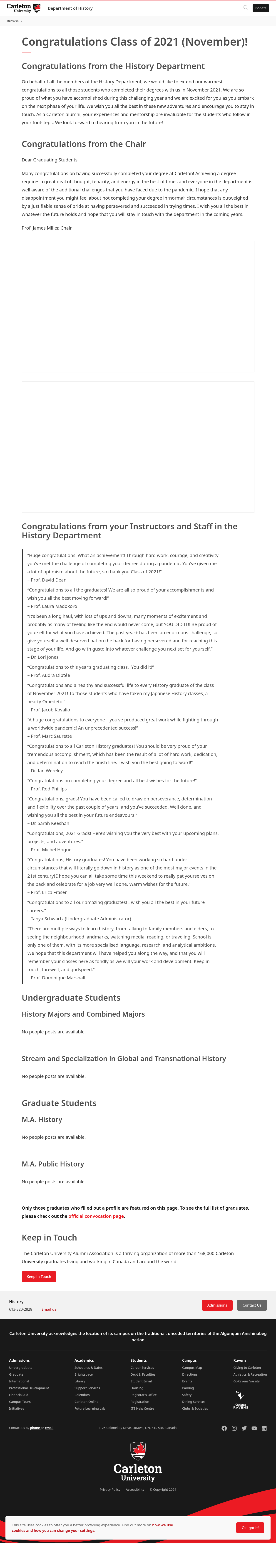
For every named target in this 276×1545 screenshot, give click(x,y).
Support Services (87, 1390)
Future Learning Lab (90, 1411)
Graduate (16, 1376)
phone (35, 1430)
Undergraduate (20, 1370)
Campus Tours (20, 1404)
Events (187, 1383)
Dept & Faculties (143, 1376)
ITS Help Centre (142, 1411)
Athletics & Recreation (250, 1376)
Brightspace (84, 1376)
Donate (260, 8)
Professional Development (29, 1390)
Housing (137, 1390)
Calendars (82, 1397)
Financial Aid (18, 1397)
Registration (140, 1404)
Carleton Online (86, 1404)
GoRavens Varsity (247, 1383)
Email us (49, 1311)
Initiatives (16, 1411)
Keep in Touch (39, 1278)
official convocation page (96, 1218)
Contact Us (252, 1307)
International (19, 1383)
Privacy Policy (110, 1492)
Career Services (142, 1370)
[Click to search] (245, 8)
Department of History (70, 8)
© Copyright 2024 (163, 1492)
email (49, 1430)
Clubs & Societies (195, 1411)
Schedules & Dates (89, 1370)
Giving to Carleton (247, 1370)
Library (80, 1383)
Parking (188, 1390)
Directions (190, 1376)
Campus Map (192, 1370)
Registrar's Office (144, 1397)
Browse (260, 22)
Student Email (141, 1383)
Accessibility (135, 1492)
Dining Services (193, 1404)
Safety (187, 1397)
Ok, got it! (250, 1527)
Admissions (217, 1307)
